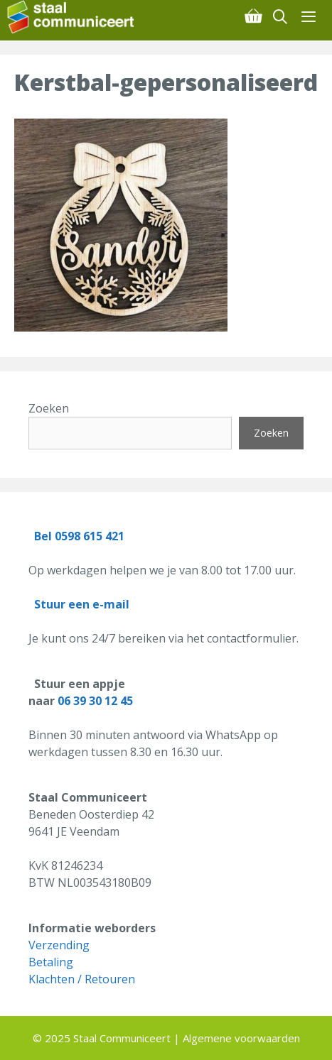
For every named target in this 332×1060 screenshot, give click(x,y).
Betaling (50, 962)
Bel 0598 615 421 (79, 536)
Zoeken (48, 408)
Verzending (59, 945)
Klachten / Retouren (81, 979)
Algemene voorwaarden (241, 1038)
